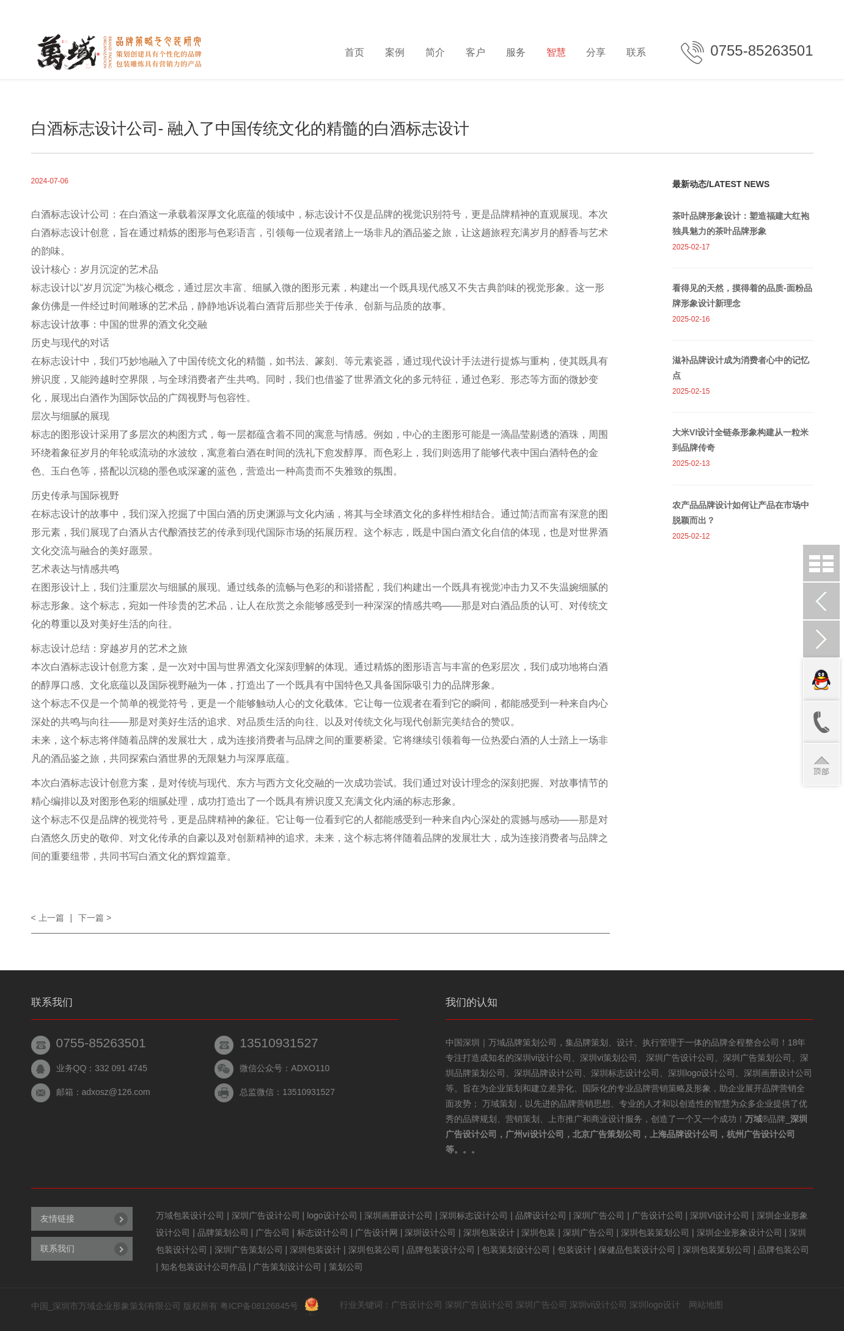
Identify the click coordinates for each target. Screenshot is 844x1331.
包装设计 (574, 1250)
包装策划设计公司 (516, 1250)
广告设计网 (376, 1232)
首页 (354, 52)
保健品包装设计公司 (636, 1250)
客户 (475, 52)
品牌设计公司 (541, 1215)
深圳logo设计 (654, 1305)
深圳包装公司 (374, 1250)
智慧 (556, 52)
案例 (395, 52)
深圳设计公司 (430, 1232)
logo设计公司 (332, 1215)
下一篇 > (94, 918)
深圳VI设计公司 (719, 1215)
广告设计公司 (657, 1215)
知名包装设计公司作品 (203, 1267)
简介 (435, 52)
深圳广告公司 (599, 1215)
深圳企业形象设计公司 (739, 1232)
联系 (636, 52)
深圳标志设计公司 (473, 1215)
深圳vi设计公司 (598, 1305)
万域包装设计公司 (190, 1215)
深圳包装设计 (489, 1232)
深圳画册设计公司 (398, 1215)
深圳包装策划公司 (655, 1232)
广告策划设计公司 (287, 1267)
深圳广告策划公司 (249, 1250)
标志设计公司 (322, 1232)
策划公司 (346, 1267)
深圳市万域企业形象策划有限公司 (117, 1306)
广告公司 (272, 1232)
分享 (596, 52)
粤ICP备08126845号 (259, 1306)
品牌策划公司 (223, 1232)
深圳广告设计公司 (266, 1215)
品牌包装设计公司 (440, 1250)
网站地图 (706, 1305)
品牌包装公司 (783, 1250)
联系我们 (57, 1248)
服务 (516, 52)
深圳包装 (538, 1232)
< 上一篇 (47, 918)
